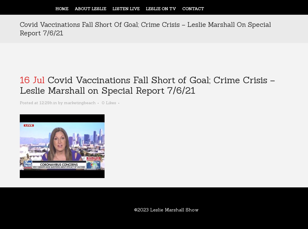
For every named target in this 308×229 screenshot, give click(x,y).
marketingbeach (80, 102)
